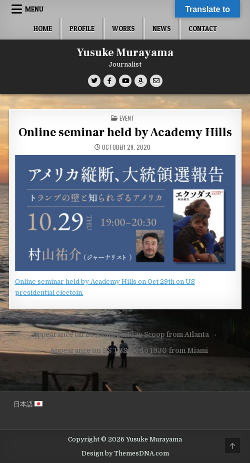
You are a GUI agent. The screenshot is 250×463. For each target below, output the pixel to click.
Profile (82, 29)
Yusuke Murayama (125, 53)
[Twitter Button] (94, 81)
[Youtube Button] (125, 81)
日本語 (28, 404)
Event (127, 118)
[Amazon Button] (140, 81)
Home (43, 29)
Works (123, 29)
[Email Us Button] (156, 81)
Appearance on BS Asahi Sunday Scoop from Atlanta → (125, 334)
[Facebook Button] (110, 81)
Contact (202, 29)
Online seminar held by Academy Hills (125, 132)
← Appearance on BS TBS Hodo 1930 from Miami (125, 350)
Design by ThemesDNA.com (125, 453)
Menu (34, 9)
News (161, 29)
